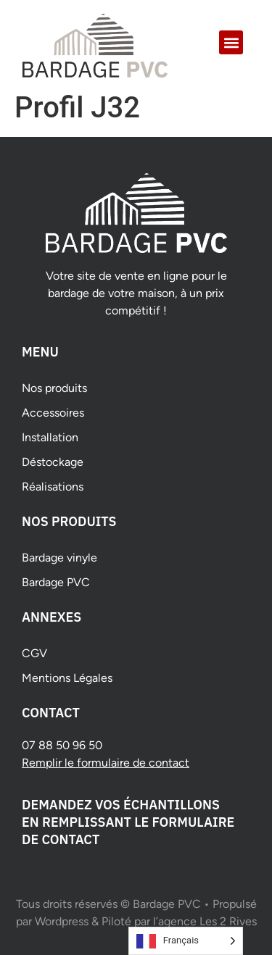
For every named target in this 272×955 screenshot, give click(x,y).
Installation (50, 437)
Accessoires (53, 413)
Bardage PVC (56, 582)
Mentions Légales (67, 678)
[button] (231, 42)
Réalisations (52, 486)
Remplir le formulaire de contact (105, 763)
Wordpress (61, 921)
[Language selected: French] (185, 941)
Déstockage (52, 462)
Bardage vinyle (59, 557)
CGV (34, 653)
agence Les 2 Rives (207, 921)
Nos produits (54, 388)
